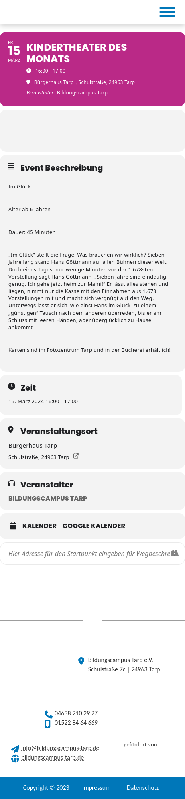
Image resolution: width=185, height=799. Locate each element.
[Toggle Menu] (167, 12)
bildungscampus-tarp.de (52, 757)
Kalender (39, 526)
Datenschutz (143, 787)
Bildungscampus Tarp (47, 498)
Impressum (96, 787)
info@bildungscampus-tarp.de (60, 748)
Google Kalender (94, 526)
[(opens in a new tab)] (80, 12)
